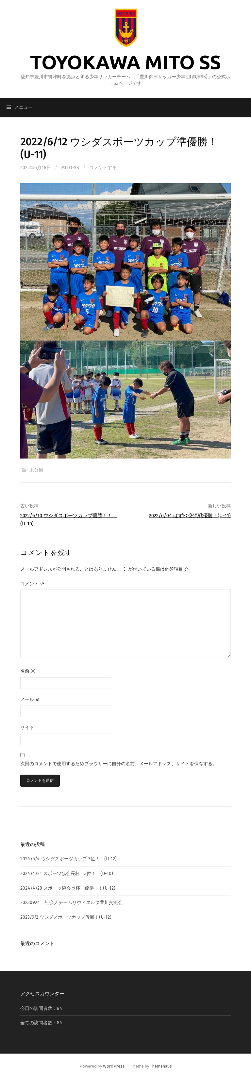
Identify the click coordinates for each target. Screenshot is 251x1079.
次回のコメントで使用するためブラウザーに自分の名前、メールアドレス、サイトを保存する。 (118, 763)
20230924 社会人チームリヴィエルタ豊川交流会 (71, 902)
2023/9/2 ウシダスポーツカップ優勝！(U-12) (65, 917)
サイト (27, 727)
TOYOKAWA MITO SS (125, 62)
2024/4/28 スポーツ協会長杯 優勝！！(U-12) (67, 888)
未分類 (36, 470)
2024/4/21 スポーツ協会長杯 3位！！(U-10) (66, 873)
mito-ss (70, 167)
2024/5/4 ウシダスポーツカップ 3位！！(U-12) (68, 859)
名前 (27, 671)
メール (30, 699)
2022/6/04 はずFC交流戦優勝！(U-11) (190, 515)
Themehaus (161, 1066)
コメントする (103, 167)
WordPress (114, 1066)
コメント (32, 584)
